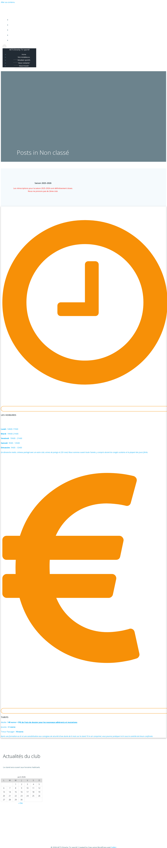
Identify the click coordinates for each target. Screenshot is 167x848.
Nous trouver (86, 40)
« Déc (20, 803)
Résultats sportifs (85, 30)
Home (85, 20)
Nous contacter (85, 35)
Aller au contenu (8, 2)
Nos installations (86, 25)
